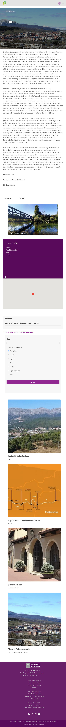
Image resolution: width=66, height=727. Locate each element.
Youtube (38, 713)
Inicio (7, 11)
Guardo (12, 185)
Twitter (36, 713)
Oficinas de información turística (34, 696)
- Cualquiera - (13, 351)
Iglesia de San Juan (15, 585)
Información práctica (34, 683)
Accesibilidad (53, 721)
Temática (34, 688)
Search (59, 3)
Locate (5, 277)
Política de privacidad (31, 721)
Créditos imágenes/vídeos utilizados (34, 724)
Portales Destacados (34, 694)
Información (13, 721)
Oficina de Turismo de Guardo (19, 649)
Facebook (33, 713)
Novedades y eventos (34, 680)
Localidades (12, 11)
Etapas (12, 363)
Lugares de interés (15, 371)
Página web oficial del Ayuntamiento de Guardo (22, 323)
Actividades (13, 355)
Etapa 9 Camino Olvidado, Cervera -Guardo (24, 520)
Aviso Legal (21, 721)
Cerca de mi (34, 699)
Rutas (11, 375)
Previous (6, 219)
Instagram (29, 713)
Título (9, 339)
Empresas (12, 359)
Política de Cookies (43, 721)
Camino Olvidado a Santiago (18, 456)
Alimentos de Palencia (34, 685)
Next (59, 219)
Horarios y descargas (34, 691)
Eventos (12, 367)
